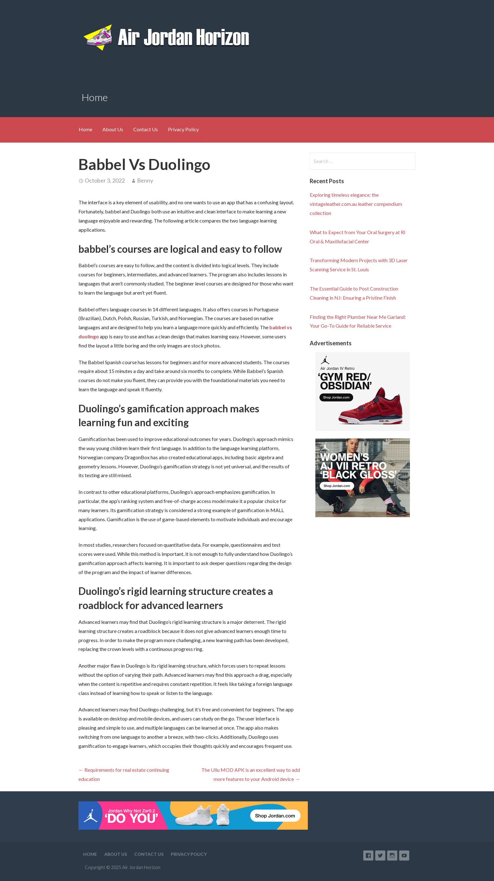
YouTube (404, 855)
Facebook (368, 855)
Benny (145, 180)
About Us (112, 129)
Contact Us (145, 129)
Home (85, 129)
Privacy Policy (183, 129)
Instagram (392, 855)
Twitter (380, 855)
